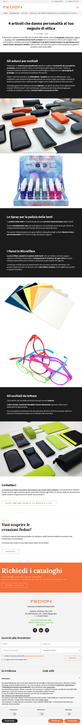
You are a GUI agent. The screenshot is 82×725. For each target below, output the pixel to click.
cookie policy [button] (50, 687)
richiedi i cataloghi (14, 585)
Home (5, 13)
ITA (4, 1)
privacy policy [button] (43, 700)
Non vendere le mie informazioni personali (16, 695)
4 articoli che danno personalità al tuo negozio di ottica (53, 13)
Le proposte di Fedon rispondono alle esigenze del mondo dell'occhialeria (30, 490)
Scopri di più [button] (9, 721)
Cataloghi (58, 1)
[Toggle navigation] (77, 7)
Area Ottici (73, 1)
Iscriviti (73, 658)
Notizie (24, 13)
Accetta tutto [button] (72, 721)
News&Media (14, 13)
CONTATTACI (10, 551)
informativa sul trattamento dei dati (33, 656)
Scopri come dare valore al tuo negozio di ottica (28, 503)
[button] (79, 677)
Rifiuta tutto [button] (56, 721)
